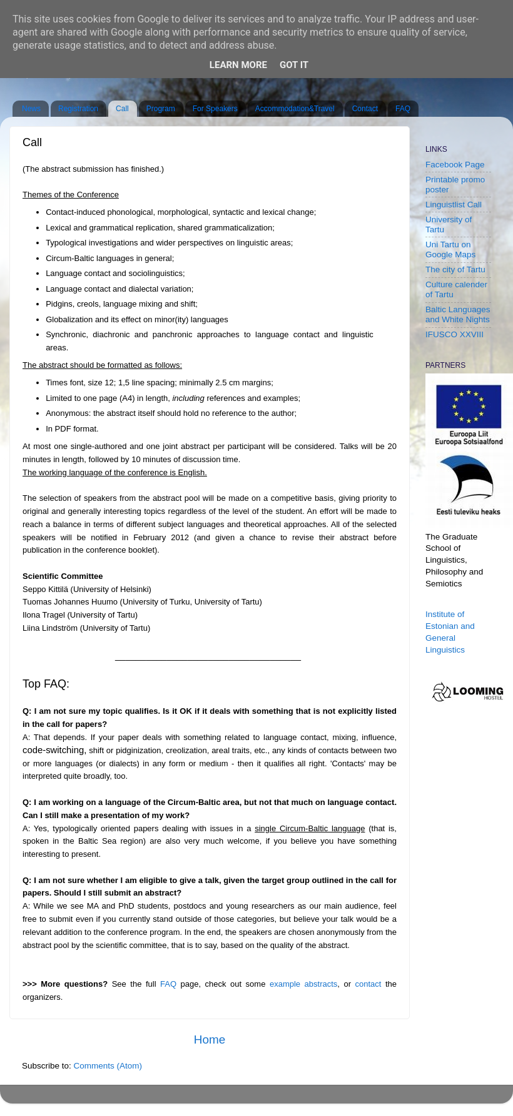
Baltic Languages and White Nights (457, 314)
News (31, 108)
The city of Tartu (455, 269)
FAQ (402, 108)
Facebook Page (455, 164)
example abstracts (303, 984)
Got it (294, 65)
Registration (78, 108)
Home (209, 1039)
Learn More (238, 65)
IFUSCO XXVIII (454, 334)
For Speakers (215, 108)
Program (160, 108)
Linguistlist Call (453, 204)
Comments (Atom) (108, 1065)
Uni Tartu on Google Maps (450, 249)
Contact (365, 108)
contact (370, 984)
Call (122, 108)
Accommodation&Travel (295, 108)
